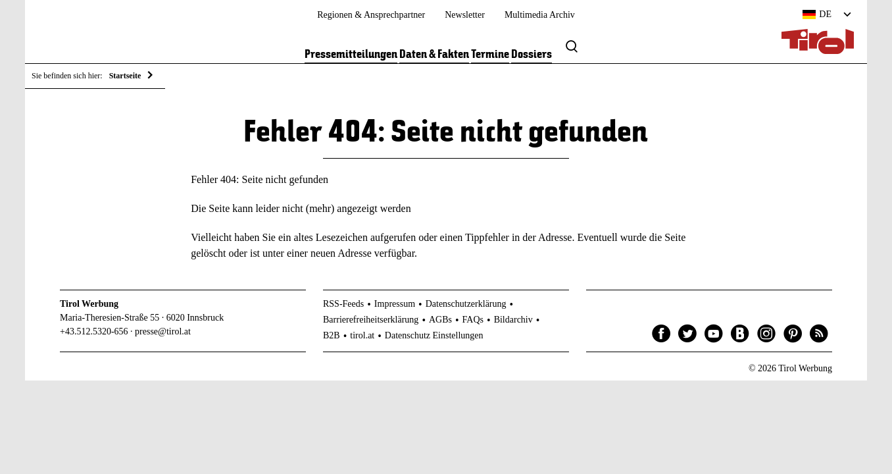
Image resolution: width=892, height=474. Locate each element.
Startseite (125, 75)
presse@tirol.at (163, 331)
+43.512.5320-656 (94, 331)
